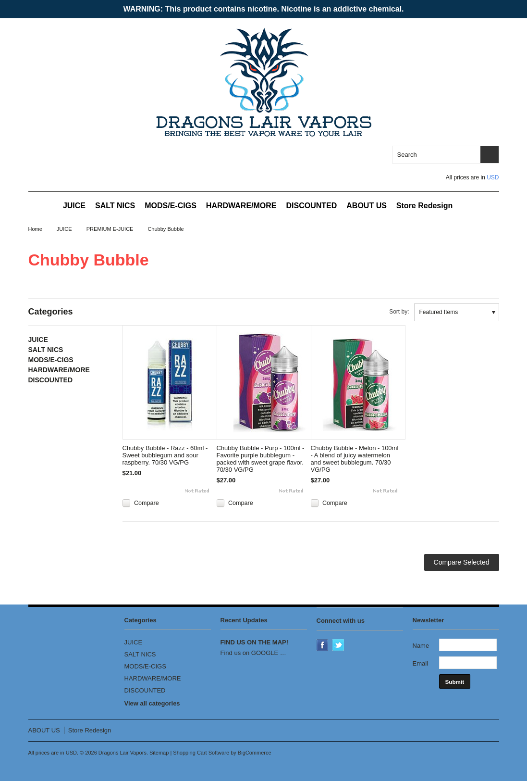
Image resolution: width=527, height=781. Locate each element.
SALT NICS (115, 206)
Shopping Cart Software (201, 753)
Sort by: (399, 311)
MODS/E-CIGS (170, 206)
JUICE (74, 206)
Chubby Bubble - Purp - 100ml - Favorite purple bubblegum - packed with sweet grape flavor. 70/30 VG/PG (261, 458)
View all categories (152, 703)
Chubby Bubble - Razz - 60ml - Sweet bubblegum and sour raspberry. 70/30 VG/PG (165, 455)
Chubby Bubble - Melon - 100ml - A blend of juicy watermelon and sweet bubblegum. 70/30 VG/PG (355, 458)
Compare (146, 503)
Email (421, 663)
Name (421, 645)
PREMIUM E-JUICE (110, 229)
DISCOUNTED (311, 206)
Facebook (323, 646)
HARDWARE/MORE (241, 206)
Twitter (339, 646)
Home (35, 229)
